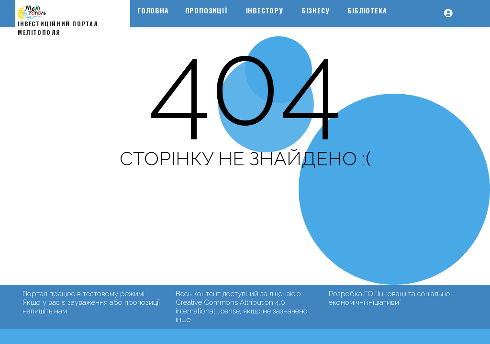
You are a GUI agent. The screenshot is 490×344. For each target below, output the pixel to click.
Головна (153, 10)
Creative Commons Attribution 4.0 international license (230, 306)
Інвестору (264, 10)
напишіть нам (44, 311)
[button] (453, 21)
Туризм (150, 31)
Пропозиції (206, 10)
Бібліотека (367, 10)
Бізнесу (316, 10)
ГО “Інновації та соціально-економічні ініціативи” (391, 298)
